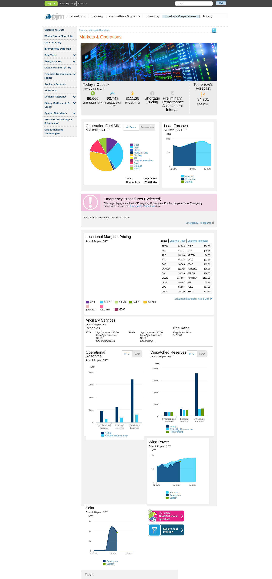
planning (153, 16)
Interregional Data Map (58, 48)
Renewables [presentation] (147, 127)
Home (82, 30)
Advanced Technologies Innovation (59, 121)
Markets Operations (99, 30)
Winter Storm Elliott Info (59, 36)
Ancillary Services (55, 84)
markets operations (181, 16)
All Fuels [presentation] (131, 127)
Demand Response (56, 96)
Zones (164, 240)
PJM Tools (51, 55)
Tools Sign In (66, 3)
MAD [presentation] (137, 353)
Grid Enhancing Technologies (54, 131)
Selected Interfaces (197, 240)
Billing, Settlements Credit (57, 105)
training (97, 16)
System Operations (56, 113)
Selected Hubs (178, 240)
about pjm (78, 16)
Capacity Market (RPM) (58, 67)
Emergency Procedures (143, 206)
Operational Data (54, 29)
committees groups (124, 16)
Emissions (51, 90)
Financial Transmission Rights (58, 76)
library (207, 16)
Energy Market (53, 61)
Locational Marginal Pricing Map (193, 298)
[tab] (131, 127)
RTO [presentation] (126, 353)
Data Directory (53, 42)
